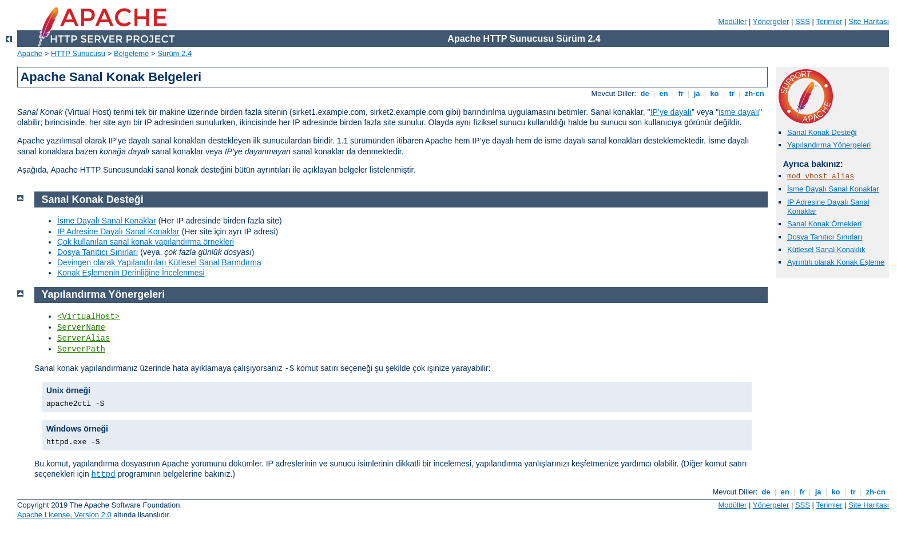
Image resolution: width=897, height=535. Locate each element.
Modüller (733, 21)
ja (697, 93)
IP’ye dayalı (671, 112)
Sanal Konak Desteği (821, 132)
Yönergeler (771, 21)
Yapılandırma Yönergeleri (829, 145)
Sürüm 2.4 (174, 53)
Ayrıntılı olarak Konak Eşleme (835, 262)
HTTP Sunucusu (78, 53)
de (644, 93)
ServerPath (81, 349)
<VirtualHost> (88, 316)
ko (714, 93)
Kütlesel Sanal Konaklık (826, 249)
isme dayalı (739, 112)
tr (732, 93)
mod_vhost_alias (820, 176)
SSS (802, 21)
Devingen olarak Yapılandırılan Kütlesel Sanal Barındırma (159, 262)
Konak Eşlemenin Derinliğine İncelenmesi (131, 272)
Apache (29, 53)
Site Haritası (868, 21)
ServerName (81, 327)
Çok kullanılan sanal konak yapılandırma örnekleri (145, 241)
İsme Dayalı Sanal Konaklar (833, 189)
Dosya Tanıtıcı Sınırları (824, 237)
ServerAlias (83, 338)
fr (681, 93)
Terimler (829, 21)
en (663, 93)
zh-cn (754, 93)
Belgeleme (131, 53)
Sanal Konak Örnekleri (824, 223)
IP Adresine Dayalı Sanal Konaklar (118, 231)
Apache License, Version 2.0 (64, 514)
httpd (104, 474)
